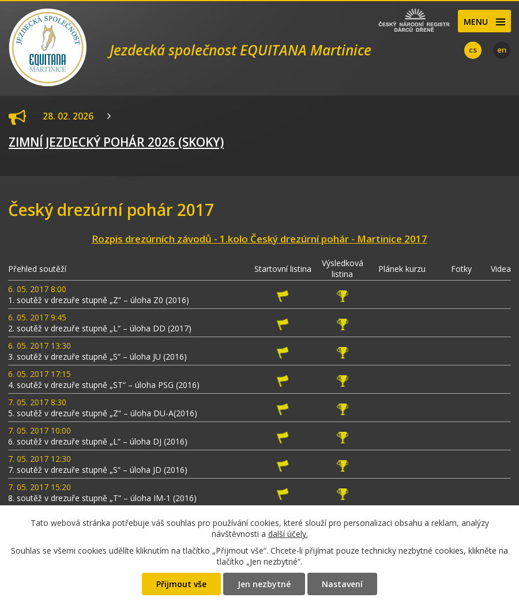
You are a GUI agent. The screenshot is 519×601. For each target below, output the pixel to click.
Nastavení (342, 583)
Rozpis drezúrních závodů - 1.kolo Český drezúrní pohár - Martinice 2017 (259, 238)
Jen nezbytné (264, 583)
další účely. (288, 533)
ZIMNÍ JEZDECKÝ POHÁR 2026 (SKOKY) (116, 142)
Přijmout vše (181, 583)
